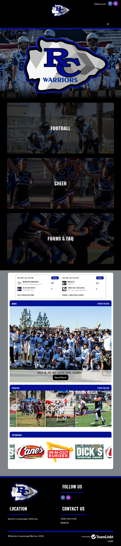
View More (103, 303)
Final (55, 278)
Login (110, 541)
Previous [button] (14, 337)
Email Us (65, 522)
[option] (38, 286)
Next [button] (106, 337)
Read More (60, 377)
